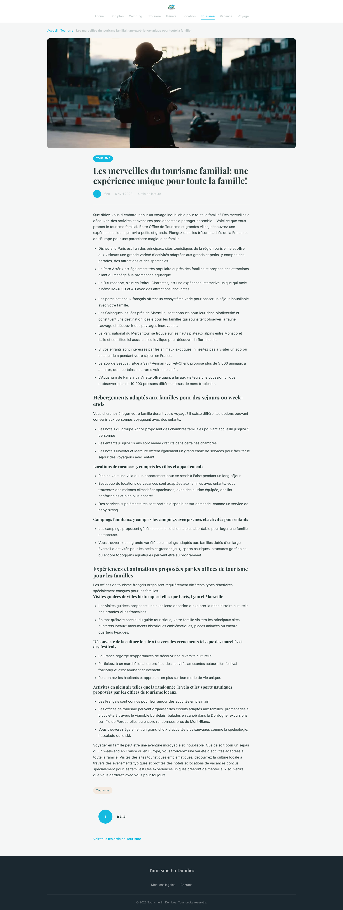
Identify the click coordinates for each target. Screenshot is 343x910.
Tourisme (208, 16)
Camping (135, 16)
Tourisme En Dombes (171, 870)
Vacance (226, 16)
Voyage (243, 16)
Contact (186, 885)
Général (171, 16)
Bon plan (117, 16)
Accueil (99, 16)
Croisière (154, 16)
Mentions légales (163, 885)
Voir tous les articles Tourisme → (119, 839)
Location (189, 16)
